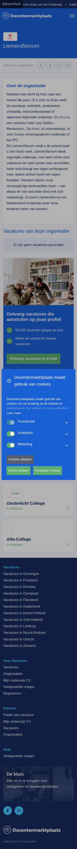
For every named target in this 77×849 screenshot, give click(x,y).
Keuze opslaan (18, 470)
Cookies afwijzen (20, 459)
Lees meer (14, 413)
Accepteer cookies (47, 470)
